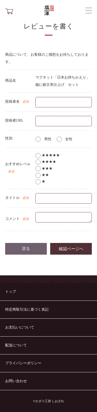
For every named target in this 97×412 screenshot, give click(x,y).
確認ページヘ (71, 248)
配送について (16, 345)
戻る (26, 248)
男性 (43, 139)
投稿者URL (14, 120)
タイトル (12, 198)
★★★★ (45, 162)
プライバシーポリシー (23, 363)
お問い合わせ (16, 381)
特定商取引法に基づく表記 (27, 309)
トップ (10, 292)
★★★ (44, 168)
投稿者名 (12, 101)
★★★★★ (47, 155)
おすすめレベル (18, 164)
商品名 (10, 80)
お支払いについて (19, 327)
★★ (42, 175)
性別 (8, 138)
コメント (12, 219)
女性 (65, 139)
